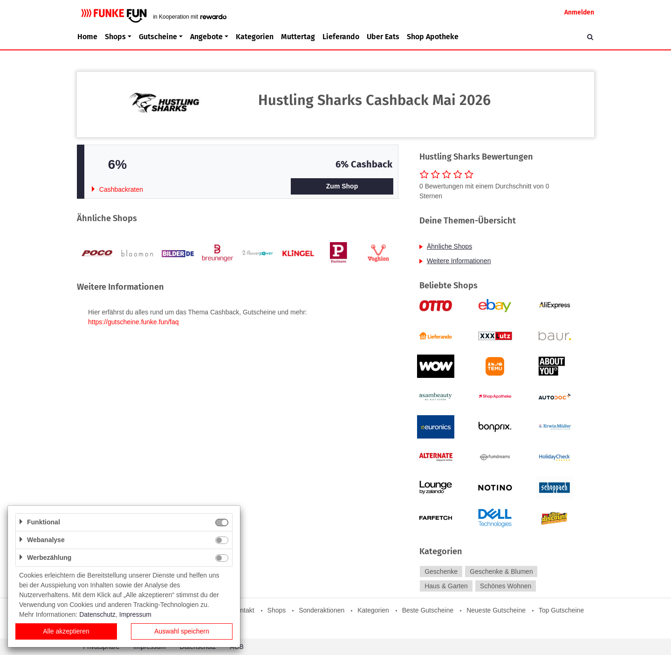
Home (87, 36)
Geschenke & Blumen (501, 571)
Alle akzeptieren (66, 631)
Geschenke (441, 571)
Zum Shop (342, 186)
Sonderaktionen (321, 610)
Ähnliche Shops (449, 246)
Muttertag (298, 36)
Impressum (135, 614)
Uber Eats (383, 36)
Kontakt (243, 610)
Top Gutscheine (561, 610)
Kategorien (255, 36)
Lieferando (340, 36)
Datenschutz (97, 614)
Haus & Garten (446, 586)
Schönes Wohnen (505, 586)
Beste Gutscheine (428, 610)
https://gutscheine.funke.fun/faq (133, 322)
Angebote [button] (206, 36)
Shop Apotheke (433, 36)
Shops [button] (115, 36)
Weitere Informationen (459, 261)
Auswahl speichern (181, 631)
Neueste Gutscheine (496, 610)
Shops (276, 610)
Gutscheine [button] (158, 36)
